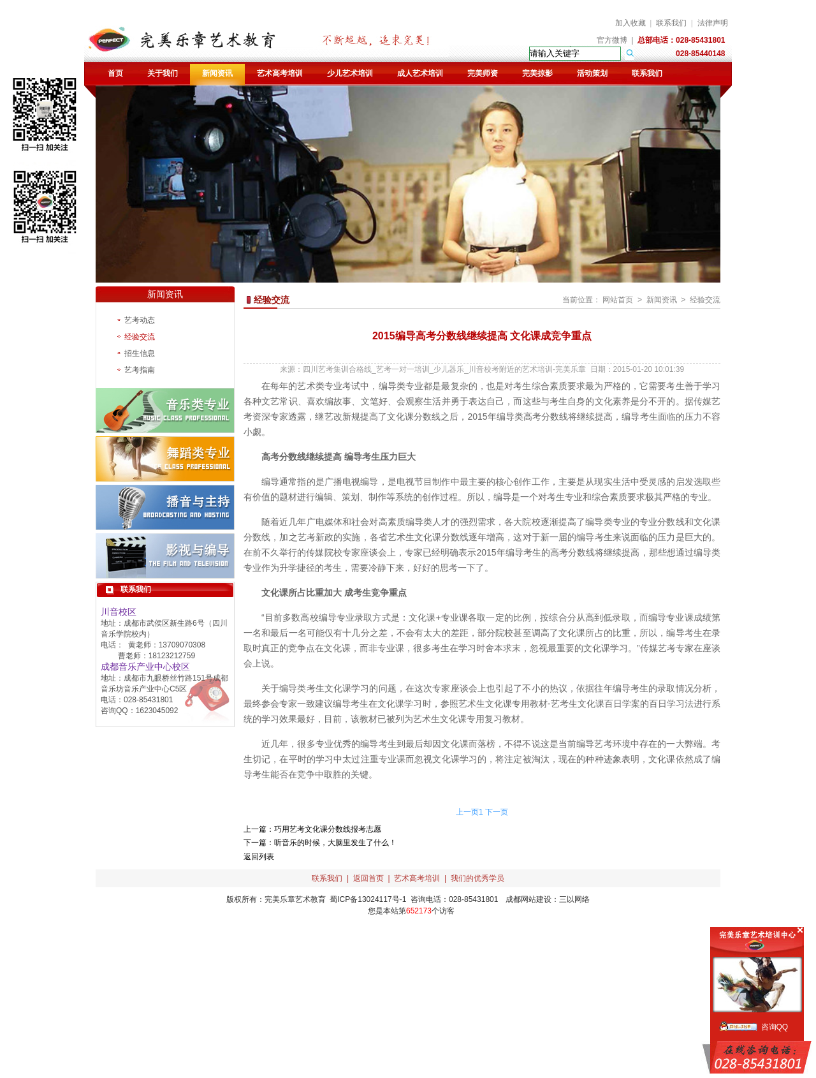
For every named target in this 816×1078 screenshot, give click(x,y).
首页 (115, 73)
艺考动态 (139, 320)
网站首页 (617, 299)
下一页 (496, 812)
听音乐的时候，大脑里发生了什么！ (335, 842)
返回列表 (259, 856)
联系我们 (671, 22)
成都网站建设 (528, 899)
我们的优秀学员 (477, 878)
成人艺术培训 (420, 73)
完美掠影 (537, 73)
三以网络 (574, 899)
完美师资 (482, 73)
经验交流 (139, 336)
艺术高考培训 (280, 73)
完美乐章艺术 (287, 899)
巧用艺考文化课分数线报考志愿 (327, 829)
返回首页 (368, 878)
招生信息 (139, 353)
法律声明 (712, 22)
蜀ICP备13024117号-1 (368, 899)
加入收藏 (630, 22)
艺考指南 (139, 369)
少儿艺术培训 (350, 73)
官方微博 (612, 40)
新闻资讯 (217, 73)
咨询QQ (775, 1027)
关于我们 (162, 73)
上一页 (467, 812)
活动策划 (592, 73)
